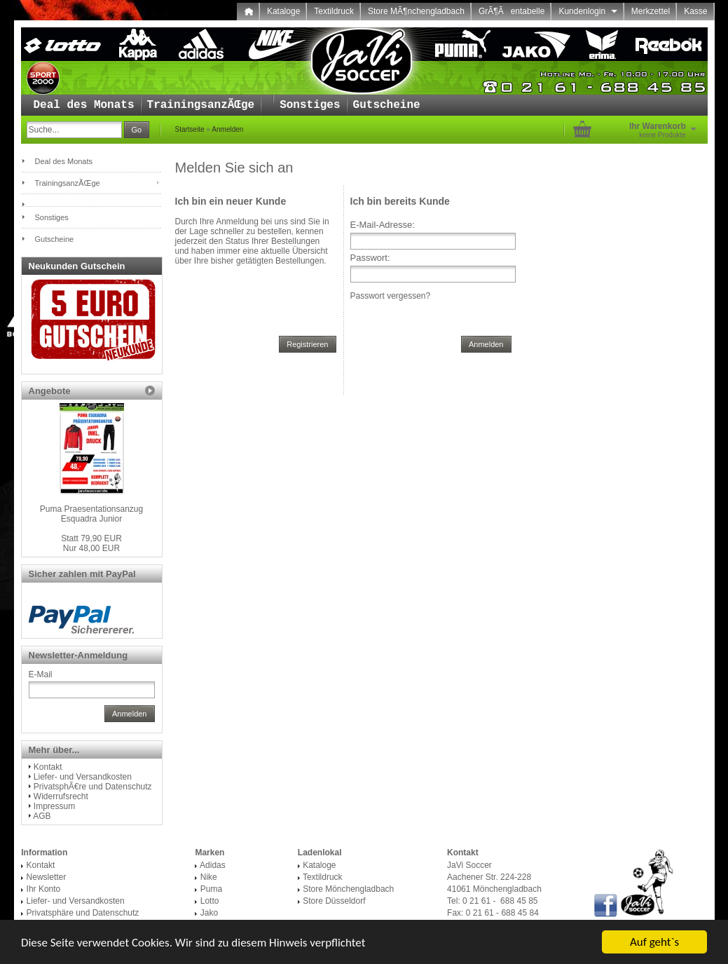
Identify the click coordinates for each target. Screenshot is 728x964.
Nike (208, 877)
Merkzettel (650, 11)
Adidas (213, 865)
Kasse (695, 11)
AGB (41, 816)
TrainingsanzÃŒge (201, 105)
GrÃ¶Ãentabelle (512, 11)
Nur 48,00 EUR (91, 543)
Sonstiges (310, 105)
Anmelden (227, 129)
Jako (209, 913)
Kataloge (283, 11)
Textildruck (334, 11)
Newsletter (47, 877)
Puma (211, 889)
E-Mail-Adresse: (382, 224)
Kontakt (48, 767)
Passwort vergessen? (390, 296)
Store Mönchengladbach (348, 889)
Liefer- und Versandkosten (83, 777)
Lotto (209, 901)
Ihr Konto (44, 889)
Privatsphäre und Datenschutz (83, 913)
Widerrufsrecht (61, 796)
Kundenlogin (587, 11)
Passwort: (370, 257)
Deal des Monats (84, 105)
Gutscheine (386, 105)
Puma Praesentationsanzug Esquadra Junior (91, 514)
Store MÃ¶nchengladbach (416, 11)
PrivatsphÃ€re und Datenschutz (93, 787)
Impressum (54, 806)
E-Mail (41, 674)
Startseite (190, 129)
